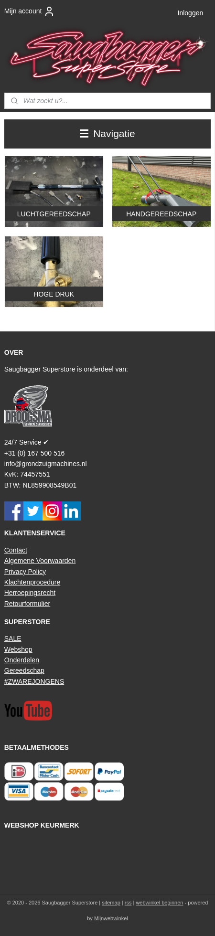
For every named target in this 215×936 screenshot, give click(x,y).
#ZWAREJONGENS (34, 681)
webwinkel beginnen (159, 902)
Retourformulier (27, 603)
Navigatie (107, 133)
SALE (13, 638)
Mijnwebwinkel (111, 918)
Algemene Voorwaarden (39, 560)
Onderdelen (21, 660)
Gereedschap (24, 670)
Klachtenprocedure (32, 582)
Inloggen (191, 13)
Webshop (18, 649)
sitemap (111, 902)
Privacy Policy (25, 571)
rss (128, 902)
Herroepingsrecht (29, 592)
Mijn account (29, 11)
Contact (15, 550)
